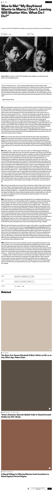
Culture (23, 281)
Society (17, 281)
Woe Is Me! (4, 76)
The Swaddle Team (6, 34)
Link (32, 276)
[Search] (46, 2)
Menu (49, 2)
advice (29, 281)
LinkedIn (24, 276)
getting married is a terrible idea (35, 227)
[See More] (33, 282)
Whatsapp (17, 276)
